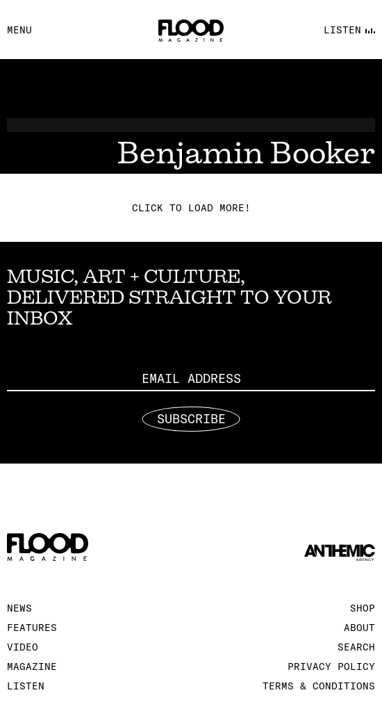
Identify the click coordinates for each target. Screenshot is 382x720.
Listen (25, 686)
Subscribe (191, 419)
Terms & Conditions (319, 686)
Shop (362, 608)
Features (32, 627)
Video (22, 647)
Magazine (32, 666)
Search (356, 647)
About (359, 627)
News (19, 608)
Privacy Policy (331, 666)
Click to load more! (191, 208)
